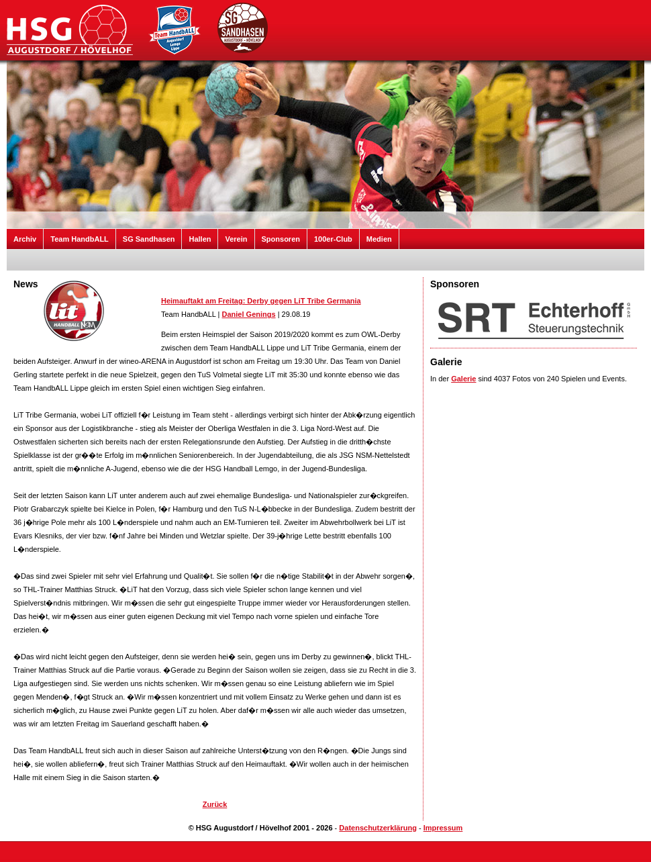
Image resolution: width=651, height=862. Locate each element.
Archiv (24, 239)
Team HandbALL (79, 239)
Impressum (443, 828)
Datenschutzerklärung (378, 828)
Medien (379, 239)
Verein (236, 239)
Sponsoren (281, 239)
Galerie (463, 379)
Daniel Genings (249, 314)
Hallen (200, 239)
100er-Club (333, 239)
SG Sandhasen (149, 239)
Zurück (215, 804)
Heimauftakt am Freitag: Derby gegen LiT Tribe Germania (261, 301)
